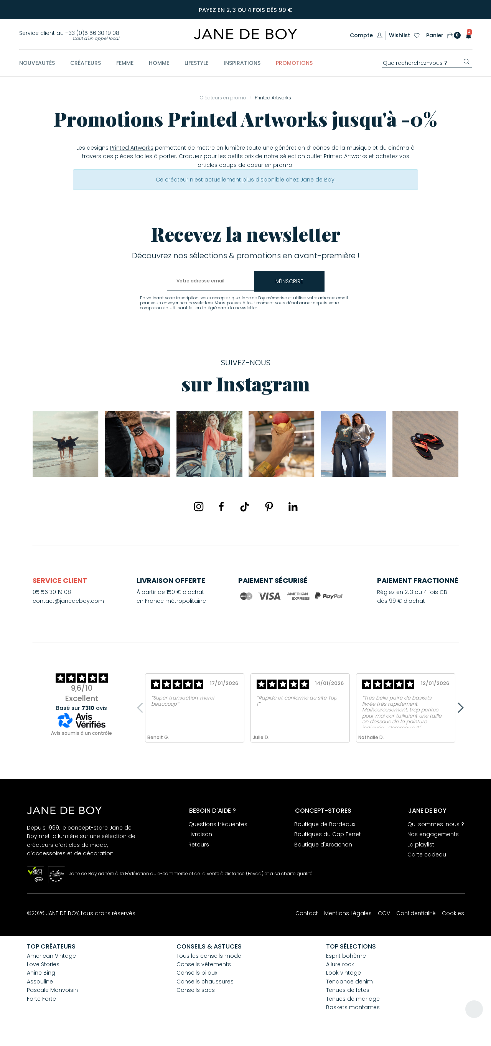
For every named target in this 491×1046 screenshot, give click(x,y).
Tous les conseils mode (208, 957)
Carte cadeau (426, 856)
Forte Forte (41, 1000)
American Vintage (51, 957)
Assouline (40, 983)
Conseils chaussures (205, 983)
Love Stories (43, 965)
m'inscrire (312, 282)
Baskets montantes (353, 1008)
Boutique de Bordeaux (324, 826)
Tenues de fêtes (347, 991)
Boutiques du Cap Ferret (327, 836)
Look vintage (343, 974)
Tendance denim (349, 983)
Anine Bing (41, 974)
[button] (466, 35)
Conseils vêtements (203, 965)
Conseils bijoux (196, 974)
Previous (142, 709)
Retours (198, 846)
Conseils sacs (195, 991)
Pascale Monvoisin (52, 991)
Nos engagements (433, 836)
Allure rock (340, 965)
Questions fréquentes (217, 826)
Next (458, 709)
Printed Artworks (131, 149)
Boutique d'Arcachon (323, 846)
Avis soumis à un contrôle (81, 734)
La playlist (420, 846)
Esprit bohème (346, 957)
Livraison (200, 836)
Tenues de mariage (353, 1000)
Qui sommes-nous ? (435, 826)
